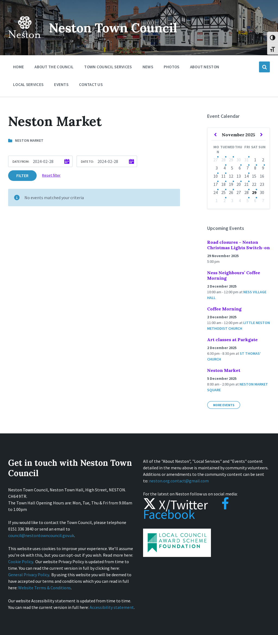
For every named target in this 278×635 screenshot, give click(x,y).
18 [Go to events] (223, 184)
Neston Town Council (116, 27)
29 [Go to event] (231, 159)
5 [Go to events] (248, 200)
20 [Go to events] (238, 184)
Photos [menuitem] (171, 66)
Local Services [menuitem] (28, 84)
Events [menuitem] (61, 84)
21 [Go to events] (246, 184)
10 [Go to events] (215, 176)
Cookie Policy (20, 561)
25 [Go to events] (223, 192)
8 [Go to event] (255, 168)
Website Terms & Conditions (44, 587)
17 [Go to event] (215, 184)
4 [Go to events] (224, 168)
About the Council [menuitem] (54, 66)
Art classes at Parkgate (232, 339)
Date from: (20, 161)
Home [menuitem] (18, 66)
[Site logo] (24, 42)
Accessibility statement (112, 607)
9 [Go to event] (263, 168)
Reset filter (51, 175)
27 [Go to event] (215, 159)
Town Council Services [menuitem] (108, 66)
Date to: (87, 161)
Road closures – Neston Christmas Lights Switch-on (238, 244)
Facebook (186, 509)
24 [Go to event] (215, 192)
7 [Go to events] (248, 168)
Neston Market (223, 370)
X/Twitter (175, 505)
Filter (22, 175)
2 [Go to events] (224, 200)
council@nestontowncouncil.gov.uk (41, 535)
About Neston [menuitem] (204, 66)
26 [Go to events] (231, 192)
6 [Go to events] (240, 168)
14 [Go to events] (246, 176)
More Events (223, 405)
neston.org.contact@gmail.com (179, 480)
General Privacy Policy (28, 574)
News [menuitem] (148, 66)
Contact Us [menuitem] (91, 84)
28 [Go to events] (223, 159)
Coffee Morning (224, 309)
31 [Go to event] (246, 159)
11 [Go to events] (223, 176)
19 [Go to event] (231, 184)
